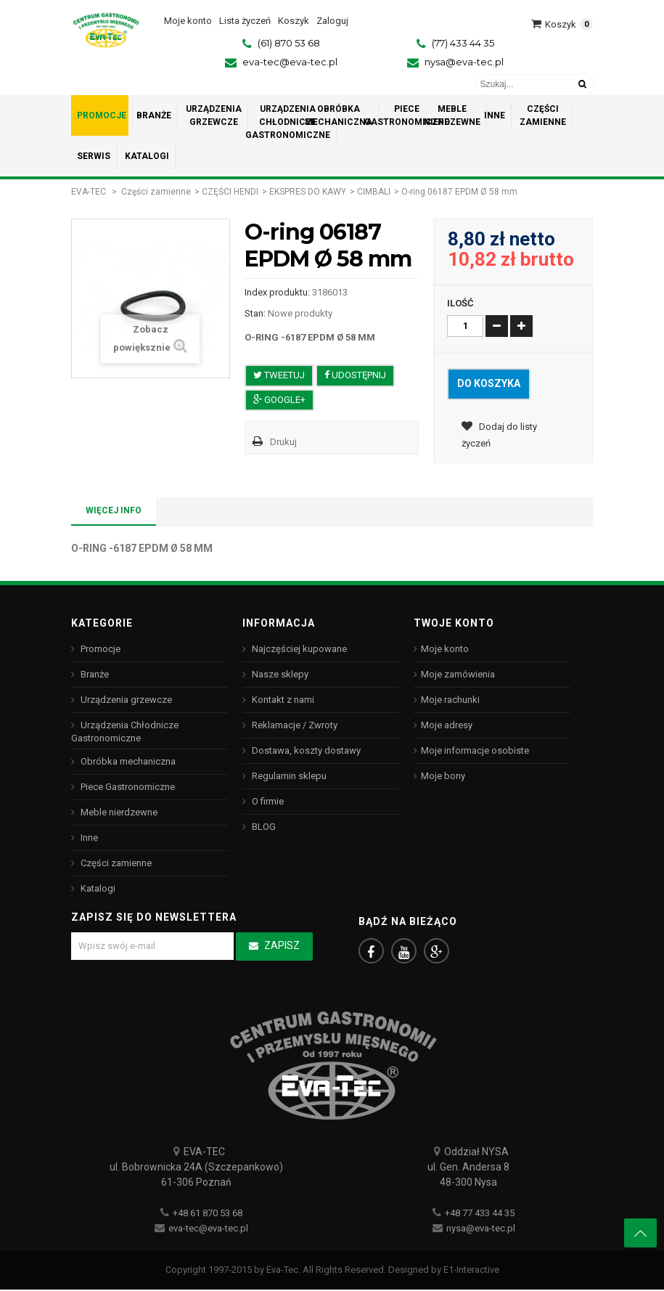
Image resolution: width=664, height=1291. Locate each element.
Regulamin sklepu (288, 775)
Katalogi (96, 888)
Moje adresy (446, 725)
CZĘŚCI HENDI (230, 192)
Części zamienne (156, 192)
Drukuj (283, 441)
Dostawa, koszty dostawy (305, 750)
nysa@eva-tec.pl (464, 62)
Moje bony (443, 775)
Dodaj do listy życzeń (499, 436)
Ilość (460, 303)
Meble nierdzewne (117, 812)
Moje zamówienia (458, 674)
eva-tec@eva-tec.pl (289, 62)
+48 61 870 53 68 (207, 1214)
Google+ (279, 399)
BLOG (263, 826)
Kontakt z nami (282, 699)
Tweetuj (279, 375)
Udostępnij (355, 375)
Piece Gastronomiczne (126, 786)
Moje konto (445, 648)
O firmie (267, 801)
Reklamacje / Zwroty (293, 725)
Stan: (255, 313)
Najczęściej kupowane (298, 648)
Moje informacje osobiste (475, 750)
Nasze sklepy (279, 674)
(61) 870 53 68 (289, 43)
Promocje (99, 648)
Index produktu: (277, 292)
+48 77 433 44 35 (480, 1214)
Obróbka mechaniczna (127, 761)
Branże (93, 674)
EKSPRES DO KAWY (307, 192)
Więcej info (114, 510)
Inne (88, 837)
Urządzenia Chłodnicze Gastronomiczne (125, 732)
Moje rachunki (450, 699)
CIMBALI (373, 192)
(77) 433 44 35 (463, 43)
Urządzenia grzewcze (125, 699)
